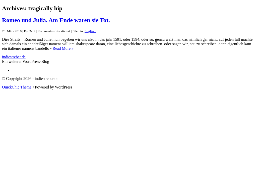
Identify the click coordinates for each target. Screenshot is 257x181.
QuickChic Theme (16, 87)
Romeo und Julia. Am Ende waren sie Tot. (56, 20)
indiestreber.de (14, 57)
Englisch (90, 31)
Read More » (63, 48)
